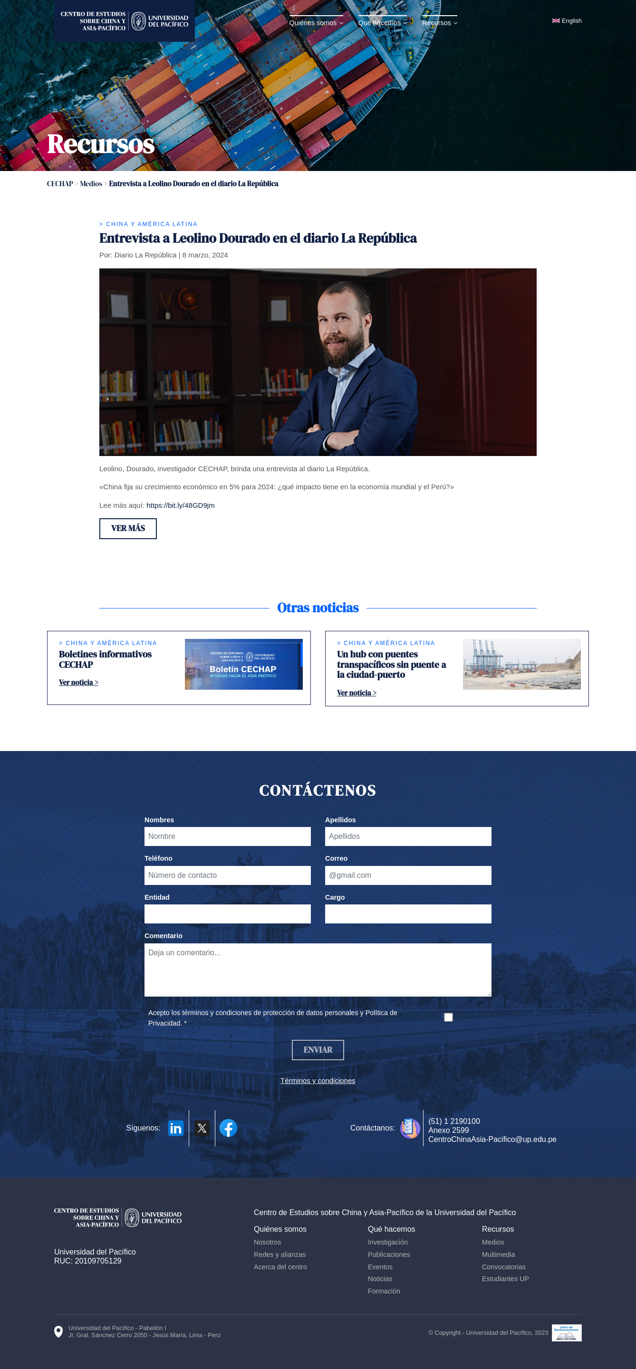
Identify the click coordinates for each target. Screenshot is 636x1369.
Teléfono (159, 859)
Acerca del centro (282, 1268)
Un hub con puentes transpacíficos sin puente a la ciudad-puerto (391, 665)
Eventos (381, 1268)
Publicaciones (390, 1255)
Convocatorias (505, 1268)
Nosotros (270, 1243)
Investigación (389, 1243)
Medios (494, 1243)
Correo (336, 859)
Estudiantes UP (506, 1279)
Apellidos (340, 820)
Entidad (157, 898)
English (572, 20)
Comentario (164, 936)
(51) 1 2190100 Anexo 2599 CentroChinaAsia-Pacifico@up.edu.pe (492, 1131)
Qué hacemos (380, 23)
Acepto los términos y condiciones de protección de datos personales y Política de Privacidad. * (272, 1018)
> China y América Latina (148, 224)
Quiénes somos (314, 23)
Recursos (438, 23)
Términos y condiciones (318, 1082)
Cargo (335, 898)
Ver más (129, 529)
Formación (385, 1292)
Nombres (159, 820)
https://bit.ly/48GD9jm (180, 505)
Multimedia (499, 1255)
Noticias (381, 1279)
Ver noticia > (78, 683)
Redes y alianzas (282, 1255)
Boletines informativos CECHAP (105, 659)
